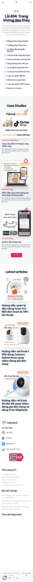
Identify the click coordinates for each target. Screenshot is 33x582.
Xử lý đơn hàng (7, 189)
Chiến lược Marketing (10, 140)
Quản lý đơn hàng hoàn (11, 242)
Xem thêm (16, 255)
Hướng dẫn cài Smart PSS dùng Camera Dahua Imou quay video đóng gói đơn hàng (15, 357)
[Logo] (16, 432)
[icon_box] (16, 41)
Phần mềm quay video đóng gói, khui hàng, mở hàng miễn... (15, 194)
